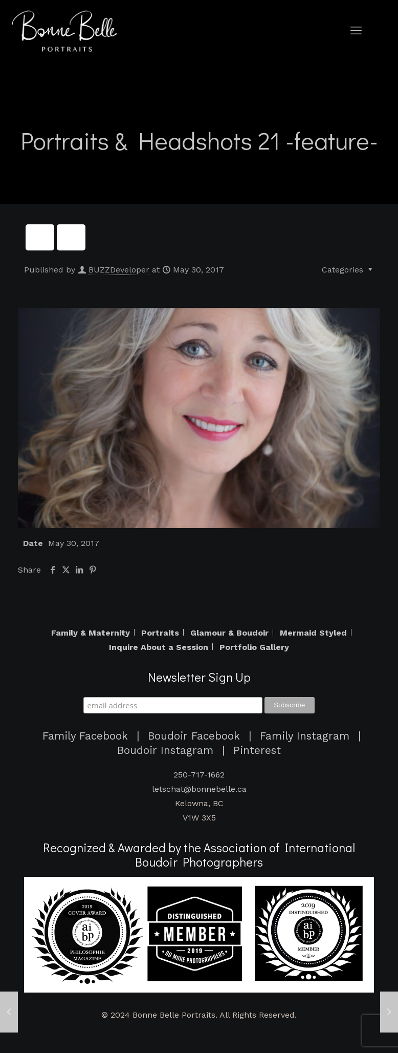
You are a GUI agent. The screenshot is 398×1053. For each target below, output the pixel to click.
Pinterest (257, 750)
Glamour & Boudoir (229, 633)
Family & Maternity (90, 633)
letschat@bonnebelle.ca (199, 789)
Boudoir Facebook (194, 736)
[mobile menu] (356, 30)
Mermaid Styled (313, 633)
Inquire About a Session (158, 647)
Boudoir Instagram (165, 750)
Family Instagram (304, 736)
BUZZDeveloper (119, 270)
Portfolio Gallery (254, 647)
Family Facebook (85, 736)
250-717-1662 (199, 775)
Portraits (160, 633)
